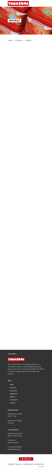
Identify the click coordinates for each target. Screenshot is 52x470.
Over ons (13, 388)
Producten (13, 391)
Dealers (12, 397)
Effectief (41, 466)
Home (12, 385)
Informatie (13, 400)
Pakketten (13, 394)
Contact (12, 403)
